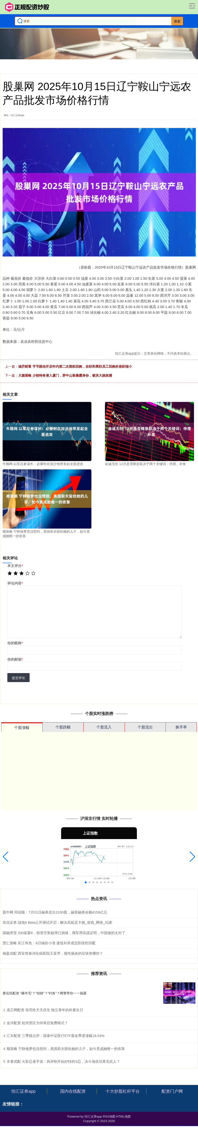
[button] (5, 857)
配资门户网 (172, 1091)
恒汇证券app (23, 1091)
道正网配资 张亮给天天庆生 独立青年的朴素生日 (45, 1010)
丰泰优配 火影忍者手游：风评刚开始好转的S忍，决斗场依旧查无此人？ (63, 1061)
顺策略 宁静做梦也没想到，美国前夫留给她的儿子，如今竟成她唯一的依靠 (66, 1049)
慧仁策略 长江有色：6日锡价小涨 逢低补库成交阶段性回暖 (49, 943)
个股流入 (104, 727)
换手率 (181, 727)
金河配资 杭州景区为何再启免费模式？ (37, 1023)
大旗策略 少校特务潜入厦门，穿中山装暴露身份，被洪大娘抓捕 (65, 375)
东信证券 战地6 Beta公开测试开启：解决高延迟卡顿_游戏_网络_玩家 (57, 922)
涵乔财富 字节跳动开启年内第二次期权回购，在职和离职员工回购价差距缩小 (75, 366)
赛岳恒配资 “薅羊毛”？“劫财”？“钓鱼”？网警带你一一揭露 (44, 993)
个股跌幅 (63, 727)
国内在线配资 (73, 1091)
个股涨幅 (21, 728)
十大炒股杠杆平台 (123, 1091)
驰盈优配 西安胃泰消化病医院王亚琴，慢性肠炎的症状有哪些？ (53, 953)
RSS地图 (109, 1116)
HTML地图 (123, 1116)
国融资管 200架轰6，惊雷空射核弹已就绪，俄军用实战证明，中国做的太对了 (64, 933)
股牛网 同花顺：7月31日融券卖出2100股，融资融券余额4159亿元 (55, 912)
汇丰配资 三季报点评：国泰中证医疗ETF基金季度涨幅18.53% (55, 1036)
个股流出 (145, 727)
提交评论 (18, 678)
